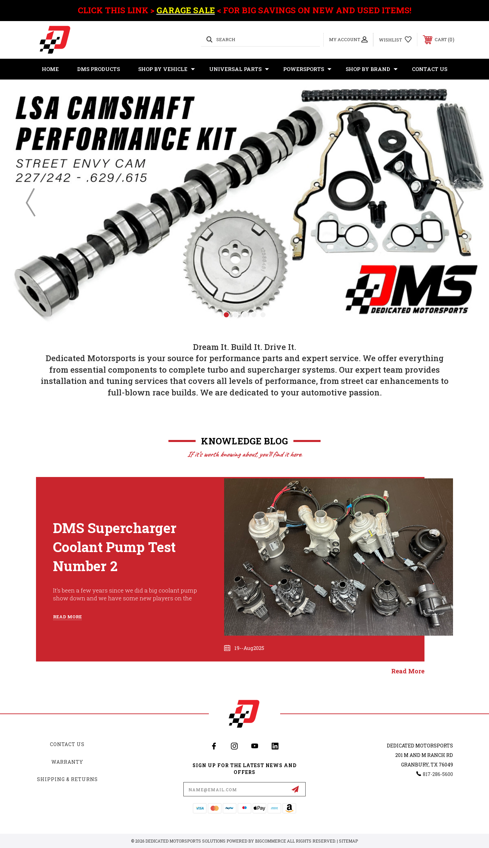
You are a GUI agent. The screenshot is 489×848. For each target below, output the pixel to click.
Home (50, 69)
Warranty (67, 762)
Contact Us (429, 69)
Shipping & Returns (67, 779)
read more (407, 671)
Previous (30, 202)
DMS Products (98, 69)
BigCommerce (270, 841)
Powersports (307, 69)
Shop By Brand (372, 69)
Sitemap (348, 841)
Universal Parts (239, 69)
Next (458, 202)
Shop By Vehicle (166, 69)
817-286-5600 (438, 774)
